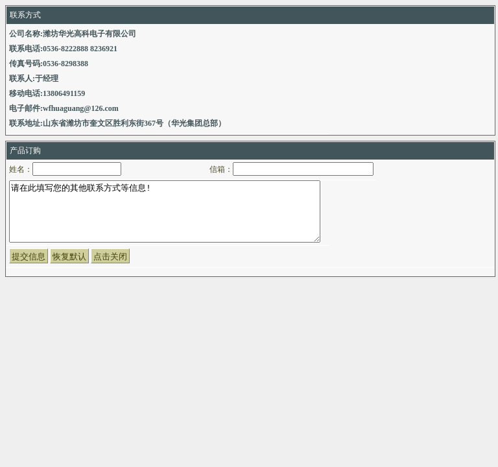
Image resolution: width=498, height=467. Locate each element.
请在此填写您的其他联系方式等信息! (164, 217)
